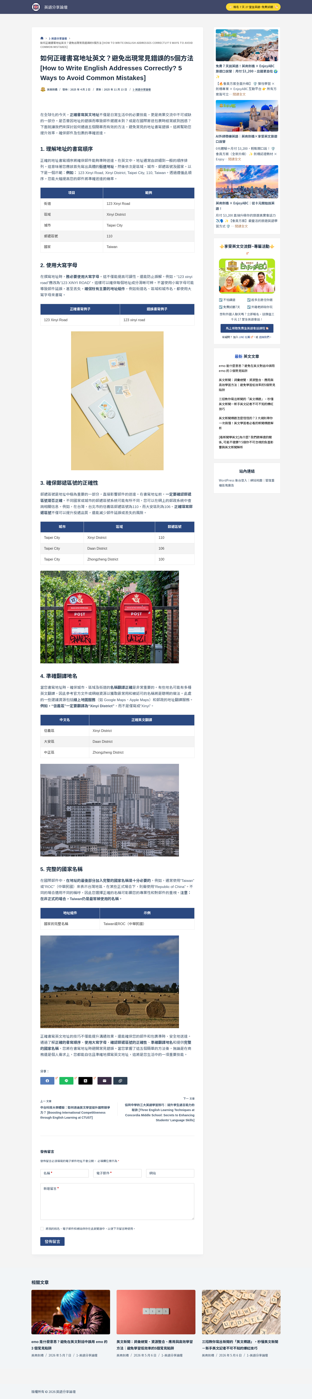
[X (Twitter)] (87, 1081)
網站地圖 (256, 480)
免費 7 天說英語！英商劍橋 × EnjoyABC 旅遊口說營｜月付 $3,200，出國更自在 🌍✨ (247, 71)
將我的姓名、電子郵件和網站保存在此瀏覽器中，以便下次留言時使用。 (91, 1228)
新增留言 (51, 1188)
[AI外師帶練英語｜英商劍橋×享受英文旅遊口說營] (247, 115)
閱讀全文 (239, 94)
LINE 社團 (246, 337)
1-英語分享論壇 (142, 89)
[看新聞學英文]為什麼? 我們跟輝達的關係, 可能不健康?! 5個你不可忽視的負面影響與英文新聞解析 (246, 442)
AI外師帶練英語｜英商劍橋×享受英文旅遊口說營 (246, 139)
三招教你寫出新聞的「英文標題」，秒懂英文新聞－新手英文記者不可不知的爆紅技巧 (246, 404)
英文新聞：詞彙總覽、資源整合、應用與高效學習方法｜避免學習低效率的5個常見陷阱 (247, 385)
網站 (152, 1173)
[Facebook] (49, 1081)
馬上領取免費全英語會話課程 (247, 328)
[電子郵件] (105, 1081)
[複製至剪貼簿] (120, 1081)
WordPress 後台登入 (233, 480)
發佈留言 (52, 1241)
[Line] (68, 1081)
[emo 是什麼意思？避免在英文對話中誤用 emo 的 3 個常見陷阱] (70, 1312)
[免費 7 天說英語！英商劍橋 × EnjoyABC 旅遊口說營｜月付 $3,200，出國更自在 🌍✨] (247, 45)
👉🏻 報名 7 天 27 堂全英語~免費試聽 (253, 7)
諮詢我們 (264, 337)
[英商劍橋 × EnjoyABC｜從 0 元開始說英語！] (247, 181)
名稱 (48, 1173)
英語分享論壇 (56, 7)
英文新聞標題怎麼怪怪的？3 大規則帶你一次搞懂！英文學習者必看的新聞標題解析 (246, 423)
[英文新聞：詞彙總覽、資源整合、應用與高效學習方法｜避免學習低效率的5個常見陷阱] (156, 1312)
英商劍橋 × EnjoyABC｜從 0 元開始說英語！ (245, 206)
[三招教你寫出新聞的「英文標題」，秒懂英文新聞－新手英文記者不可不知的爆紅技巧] (241, 1312)
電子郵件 (104, 1173)
